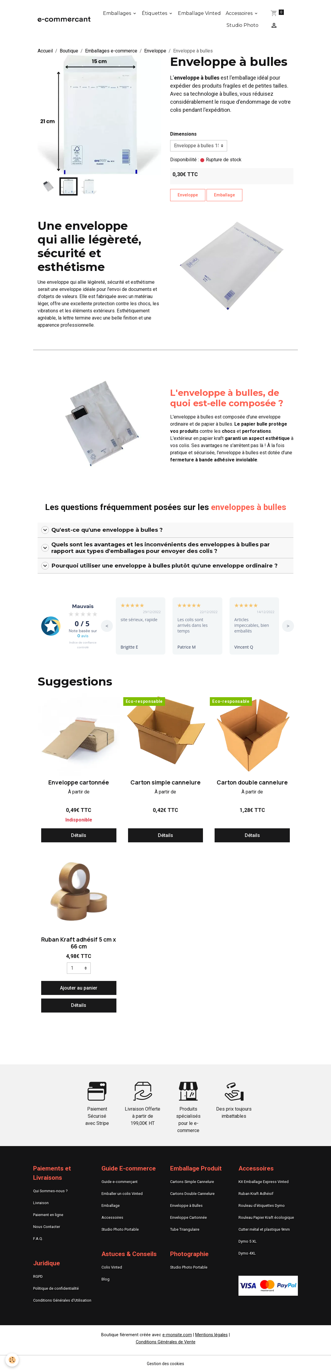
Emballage (224, 195)
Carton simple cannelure (165, 782)
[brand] (64, 19)
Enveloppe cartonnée (78, 782)
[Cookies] (12, 1359)
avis (82, 635)
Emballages (117, 13)
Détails (78, 835)
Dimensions (183, 134)
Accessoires (240, 13)
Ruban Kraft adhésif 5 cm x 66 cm (78, 943)
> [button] (288, 626)
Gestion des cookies (165, 1363)
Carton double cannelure (252, 782)
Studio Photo (242, 25)
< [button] (106, 626)
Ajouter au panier (78, 988)
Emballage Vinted (199, 13)
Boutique (69, 51)
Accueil (45, 51)
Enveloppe (155, 51)
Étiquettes (155, 13)
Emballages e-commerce (111, 51)
